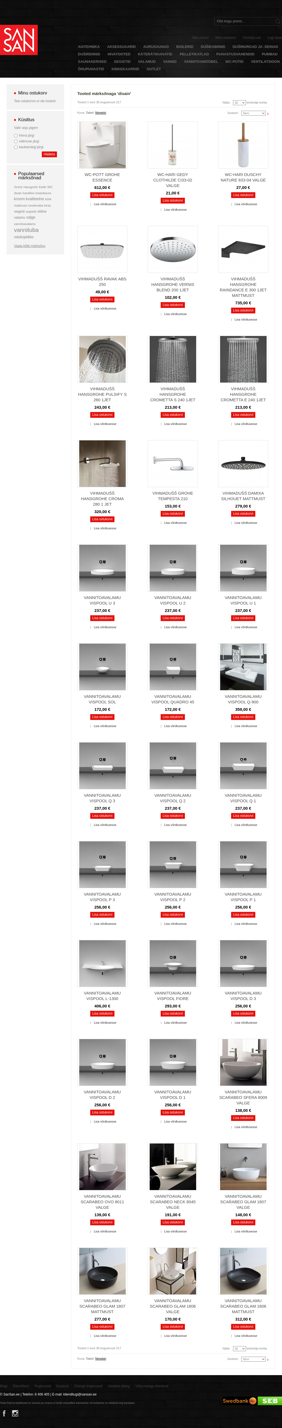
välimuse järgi (29, 141)
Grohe (18, 187)
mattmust (20, 205)
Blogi (3, 1386)
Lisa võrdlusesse (105, 204)
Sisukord (62, 1386)
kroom (19, 199)
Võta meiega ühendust (151, 1386)
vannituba (26, 230)
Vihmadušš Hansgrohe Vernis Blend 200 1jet (172, 284)
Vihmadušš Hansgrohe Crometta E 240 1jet (243, 394)
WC (50, 187)
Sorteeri (232, 113)
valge (30, 217)
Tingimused (42, 1386)
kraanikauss (43, 193)
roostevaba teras (39, 205)
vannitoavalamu (24, 224)
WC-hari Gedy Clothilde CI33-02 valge (172, 180)
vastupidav (24, 236)
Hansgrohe (30, 187)
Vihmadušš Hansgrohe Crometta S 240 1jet (172, 394)
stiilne (42, 211)
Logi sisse (274, 38)
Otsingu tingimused (88, 1386)
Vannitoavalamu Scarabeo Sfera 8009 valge (243, 1097)
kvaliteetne (35, 199)
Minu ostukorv (225, 38)
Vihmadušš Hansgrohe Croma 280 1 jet (102, 498)
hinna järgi (26, 135)
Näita (226, 102)
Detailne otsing (119, 1386)
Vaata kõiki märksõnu (29, 246)
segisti (19, 211)
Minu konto (201, 38)
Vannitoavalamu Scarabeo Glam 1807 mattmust (102, 1306)
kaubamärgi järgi (31, 147)
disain (18, 193)
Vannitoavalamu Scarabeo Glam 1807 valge (243, 1202)
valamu (19, 218)
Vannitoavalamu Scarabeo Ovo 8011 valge (102, 1202)
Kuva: (81, 112)
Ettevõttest (21, 1386)
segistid (31, 211)
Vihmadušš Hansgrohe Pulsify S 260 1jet (102, 394)
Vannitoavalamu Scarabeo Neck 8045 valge (173, 1202)
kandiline (29, 193)
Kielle (42, 187)
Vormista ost (251, 38)
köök (48, 199)
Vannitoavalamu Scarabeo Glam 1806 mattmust (243, 1306)
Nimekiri (100, 112)
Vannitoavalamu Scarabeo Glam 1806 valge (173, 1306)
